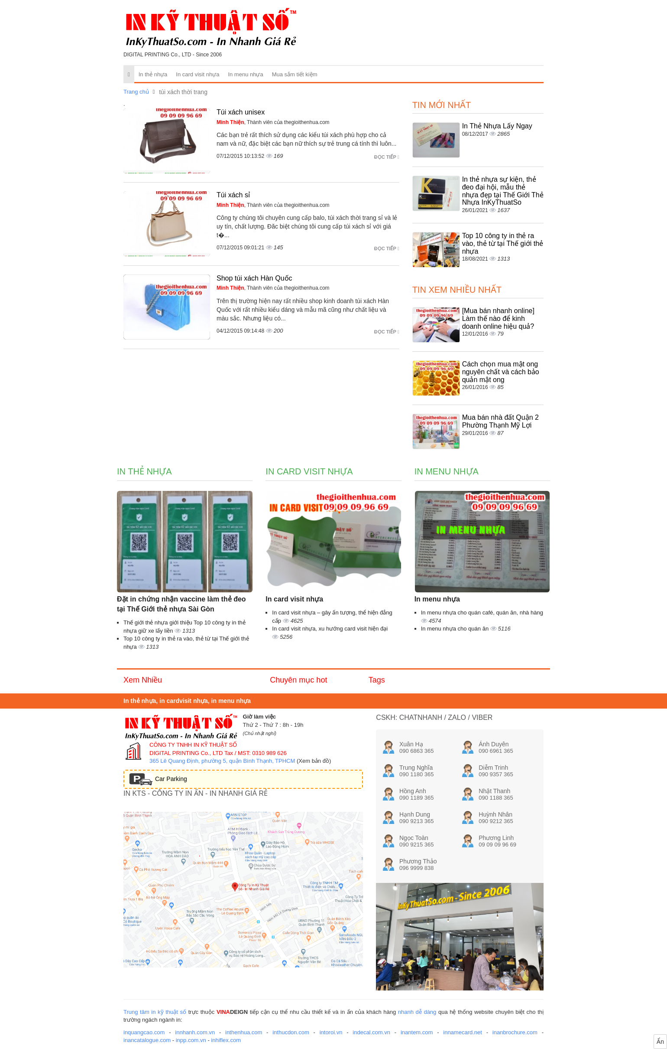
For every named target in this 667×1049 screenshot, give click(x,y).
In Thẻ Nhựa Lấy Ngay (497, 126)
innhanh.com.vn (195, 1032)
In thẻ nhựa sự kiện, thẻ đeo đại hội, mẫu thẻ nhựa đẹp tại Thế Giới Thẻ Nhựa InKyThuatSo (503, 191)
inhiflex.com (226, 1040)
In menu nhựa (245, 74)
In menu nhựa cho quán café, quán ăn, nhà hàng (482, 612)
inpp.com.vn (191, 1040)
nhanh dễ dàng (417, 1012)
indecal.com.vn (371, 1032)
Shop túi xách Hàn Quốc (254, 278)
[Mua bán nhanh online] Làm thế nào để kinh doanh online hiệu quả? (498, 318)
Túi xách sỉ (233, 195)
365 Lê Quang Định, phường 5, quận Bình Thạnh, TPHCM (222, 761)
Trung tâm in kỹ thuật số (154, 1012)
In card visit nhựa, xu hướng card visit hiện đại (330, 628)
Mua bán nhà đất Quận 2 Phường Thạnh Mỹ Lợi (500, 421)
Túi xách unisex (241, 112)
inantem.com (417, 1032)
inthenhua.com (243, 1032)
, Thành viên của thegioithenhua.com (273, 122)
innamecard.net (462, 1032)
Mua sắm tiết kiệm (294, 74)
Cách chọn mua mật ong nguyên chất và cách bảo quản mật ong (500, 371)
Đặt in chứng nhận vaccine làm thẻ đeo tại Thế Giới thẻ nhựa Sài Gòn (181, 604)
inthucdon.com (290, 1032)
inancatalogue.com (147, 1040)
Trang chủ (136, 91)
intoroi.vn (331, 1032)
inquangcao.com (144, 1032)
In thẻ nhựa (153, 74)
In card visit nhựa (197, 74)
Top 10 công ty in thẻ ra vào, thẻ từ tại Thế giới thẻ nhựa (502, 243)
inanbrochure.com (514, 1032)
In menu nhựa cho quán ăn (455, 628)
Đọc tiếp (386, 157)
